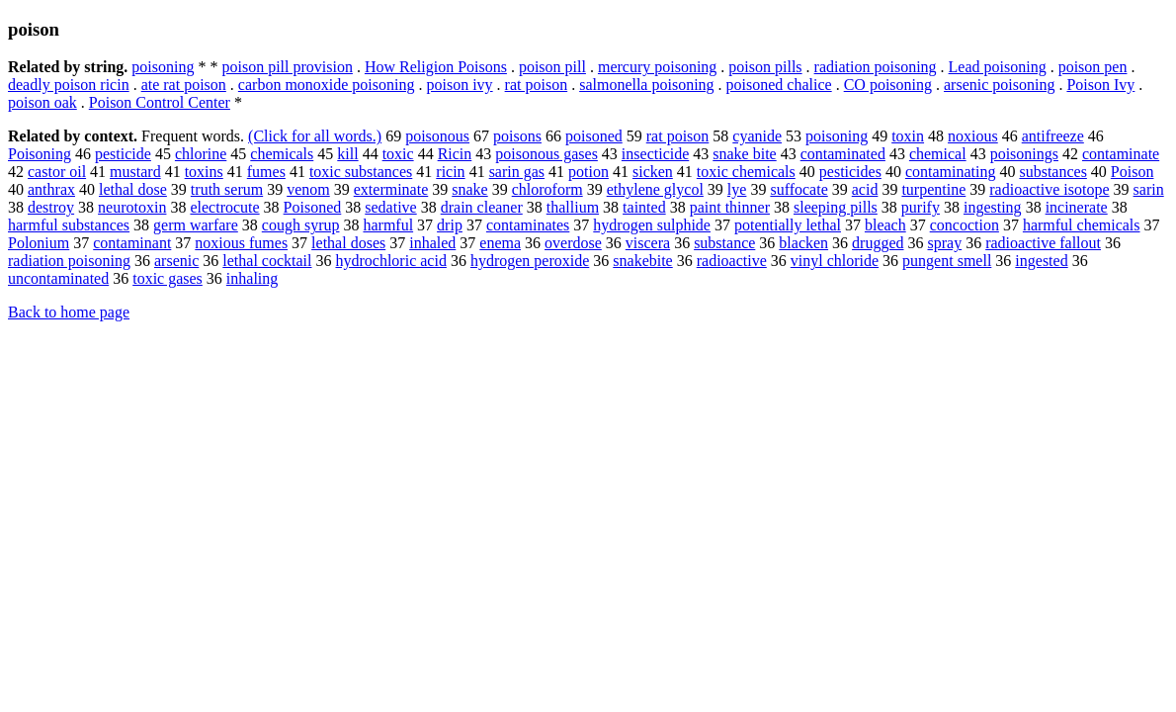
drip (449, 225)
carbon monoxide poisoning (326, 84)
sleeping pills (836, 207)
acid (865, 189)
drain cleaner (482, 207)
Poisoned (313, 207)
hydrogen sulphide (652, 225)
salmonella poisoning (646, 84)
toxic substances (360, 171)
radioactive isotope (1049, 189)
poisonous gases (546, 153)
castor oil (57, 171)
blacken (803, 242)
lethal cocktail (266, 260)
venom (308, 189)
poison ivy (459, 84)
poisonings (1024, 153)
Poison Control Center (159, 102)
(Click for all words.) (314, 136)
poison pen (1093, 66)
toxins (204, 171)
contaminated (842, 153)
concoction (964, 225)
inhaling (252, 278)
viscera (648, 242)
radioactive (732, 260)
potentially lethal (787, 225)
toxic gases (167, 278)
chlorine (200, 153)
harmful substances (68, 225)
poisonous (437, 136)
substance (724, 242)
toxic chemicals (746, 171)
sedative (390, 207)
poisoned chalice (779, 84)
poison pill (552, 66)
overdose (573, 242)
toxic (398, 153)
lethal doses (348, 242)
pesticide (123, 153)
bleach (885, 225)
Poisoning (39, 153)
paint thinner (730, 207)
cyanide (757, 136)
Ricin (455, 153)
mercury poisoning (657, 66)
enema (500, 242)
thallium (572, 207)
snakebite (642, 260)
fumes (266, 171)
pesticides (850, 171)
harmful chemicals (1081, 225)
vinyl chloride (835, 260)
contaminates (527, 225)
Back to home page (68, 312)
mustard (135, 171)
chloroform (547, 189)
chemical (937, 153)
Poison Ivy (1100, 84)
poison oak (42, 102)
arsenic (176, 260)
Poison (1132, 171)
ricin (450, 171)
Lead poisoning (998, 66)
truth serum (227, 189)
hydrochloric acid (390, 260)
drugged (877, 242)
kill (347, 153)
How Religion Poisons (436, 66)
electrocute (224, 207)
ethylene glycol (655, 189)
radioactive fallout (1043, 242)
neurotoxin (132, 207)
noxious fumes (241, 242)
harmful (388, 225)
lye (737, 189)
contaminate (1120, 153)
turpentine (933, 189)
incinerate (1077, 207)
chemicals (281, 153)
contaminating (950, 171)
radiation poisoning (875, 66)
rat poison (536, 84)
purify (920, 207)
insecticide (655, 153)
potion (588, 171)
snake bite (744, 153)
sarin (1149, 189)
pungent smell (946, 260)
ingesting (993, 207)
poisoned (594, 136)
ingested (1041, 260)
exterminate (391, 189)
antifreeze (1053, 136)
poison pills (764, 66)
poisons (517, 136)
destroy (51, 207)
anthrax (51, 189)
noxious (973, 136)
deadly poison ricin (68, 84)
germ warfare (195, 225)
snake (469, 189)
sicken (652, 171)
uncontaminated (58, 278)
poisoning (162, 66)
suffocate (798, 189)
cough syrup (301, 225)
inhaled (432, 242)
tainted (644, 207)
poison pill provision (286, 66)
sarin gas (517, 171)
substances (1052, 171)
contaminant (132, 242)
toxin (907, 136)
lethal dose (133, 189)
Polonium (38, 242)
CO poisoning (888, 84)
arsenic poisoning (999, 84)
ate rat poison (183, 84)
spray (945, 242)
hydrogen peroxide (529, 260)
